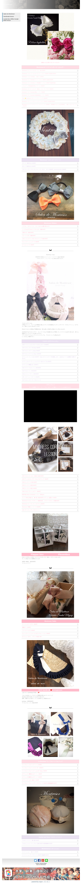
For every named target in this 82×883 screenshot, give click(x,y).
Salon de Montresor (9, 14)
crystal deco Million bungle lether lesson (10, 19)
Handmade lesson (8, 16)
